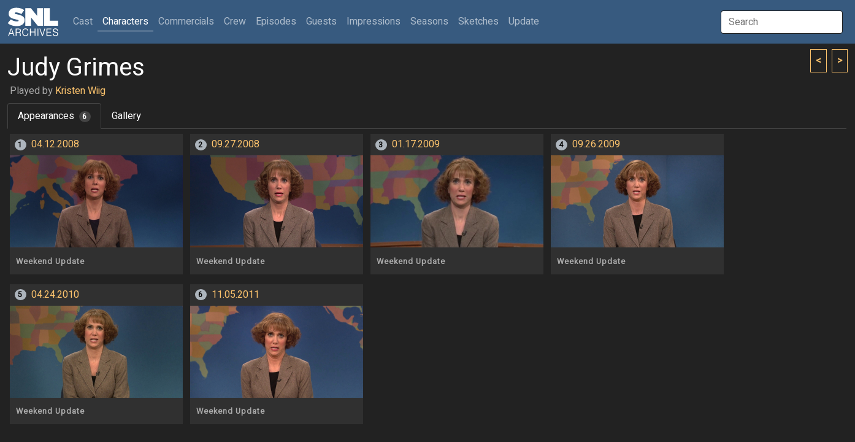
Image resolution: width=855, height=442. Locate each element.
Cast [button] (85, 21)
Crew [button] (235, 21)
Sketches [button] (478, 21)
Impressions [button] (374, 21)
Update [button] (523, 21)
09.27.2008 (235, 144)
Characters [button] (125, 21)
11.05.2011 (235, 294)
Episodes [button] (276, 21)
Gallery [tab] (126, 116)
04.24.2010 (55, 294)
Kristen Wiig (80, 90)
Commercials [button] (186, 21)
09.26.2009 (596, 144)
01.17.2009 (416, 144)
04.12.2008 (55, 144)
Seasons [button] (429, 21)
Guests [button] (321, 21)
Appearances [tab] (54, 116)
